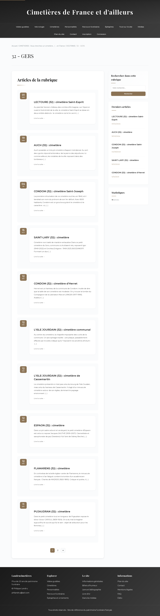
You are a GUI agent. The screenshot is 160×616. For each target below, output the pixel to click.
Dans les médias (89, 598)
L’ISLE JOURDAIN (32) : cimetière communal (62, 329)
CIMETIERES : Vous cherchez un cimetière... (36, 46)
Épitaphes (109, 27)
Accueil (14, 46)
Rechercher (128, 94)
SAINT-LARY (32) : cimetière (51, 237)
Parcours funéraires (90, 27)
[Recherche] (128, 87)
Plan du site (59, 34)
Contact (73, 34)
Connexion (101, 34)
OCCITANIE (70, 46)
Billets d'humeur (89, 585)
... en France (60, 46)
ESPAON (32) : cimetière (49, 425)
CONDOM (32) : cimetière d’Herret (55, 283)
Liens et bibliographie (91, 590)
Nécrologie (39, 27)
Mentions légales (125, 590)
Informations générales (92, 581)
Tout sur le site (125, 27)
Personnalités (71, 27)
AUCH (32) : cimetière (47, 145)
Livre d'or (86, 594)
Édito (120, 598)
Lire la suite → (39, 118)
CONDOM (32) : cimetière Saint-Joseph (58, 191)
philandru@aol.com (20, 593)
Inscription (86, 34)
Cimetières (54, 27)
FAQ (119, 594)
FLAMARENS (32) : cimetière (52, 468)
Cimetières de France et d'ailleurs (80, 12)
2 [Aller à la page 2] (57, 550)
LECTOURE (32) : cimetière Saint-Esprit (59, 102)
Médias (141, 27)
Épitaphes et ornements (58, 598)
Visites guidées (22, 27)
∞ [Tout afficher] (63, 550)
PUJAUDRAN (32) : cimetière (52, 511)
